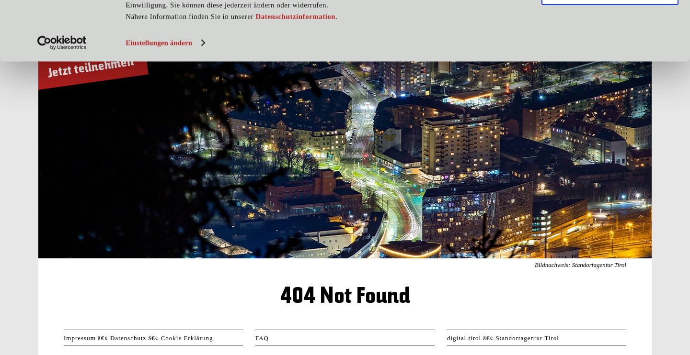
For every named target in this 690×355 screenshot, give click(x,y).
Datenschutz (128, 338)
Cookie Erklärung (187, 338)
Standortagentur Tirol (527, 338)
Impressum (80, 338)
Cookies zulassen (610, 23)
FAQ (262, 338)
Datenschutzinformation (295, 75)
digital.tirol (464, 338)
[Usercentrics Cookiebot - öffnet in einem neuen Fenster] (62, 102)
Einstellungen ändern (159, 102)
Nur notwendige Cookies (609, 51)
